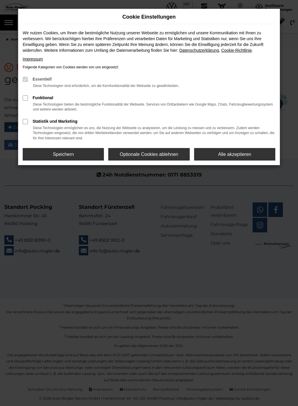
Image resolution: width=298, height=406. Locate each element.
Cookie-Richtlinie (236, 50)
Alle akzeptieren (234, 154)
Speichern (63, 154)
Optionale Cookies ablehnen (149, 154)
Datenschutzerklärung (199, 50)
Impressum (33, 59)
